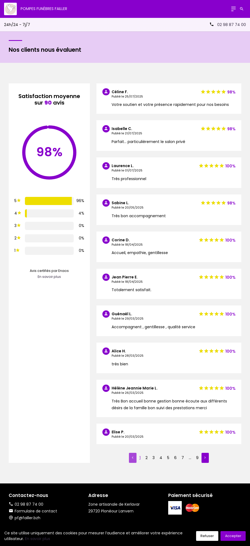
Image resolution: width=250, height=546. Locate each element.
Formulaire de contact (33, 511)
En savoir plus (49, 276)
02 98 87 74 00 (231, 24)
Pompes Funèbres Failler (44, 8)
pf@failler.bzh (27, 518)
